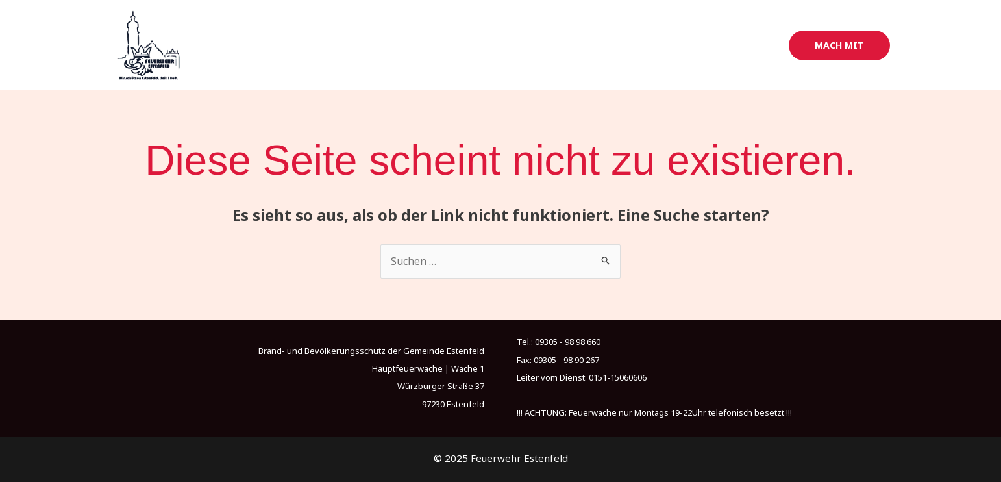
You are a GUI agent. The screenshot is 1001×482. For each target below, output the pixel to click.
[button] (839, 45)
